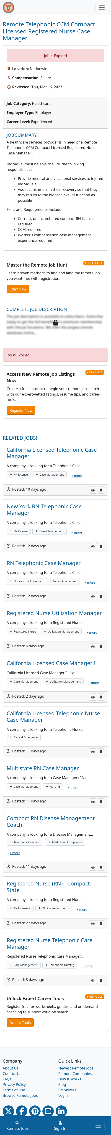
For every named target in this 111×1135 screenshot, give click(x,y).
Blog (62, 1084)
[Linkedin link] (61, 1111)
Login (63, 1095)
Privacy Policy (14, 1084)
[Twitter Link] (8, 1111)
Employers (67, 1089)
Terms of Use (14, 1089)
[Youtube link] (48, 1111)
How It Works (69, 1079)
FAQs (7, 1079)
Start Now (18, 289)
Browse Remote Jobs (20, 1095)
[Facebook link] (21, 1111)
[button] (93, 490)
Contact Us (12, 1073)
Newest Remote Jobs (75, 1068)
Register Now (21, 410)
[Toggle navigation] (102, 7)
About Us (10, 1068)
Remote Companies (75, 1073)
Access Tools (20, 1022)
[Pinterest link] (35, 1111)
